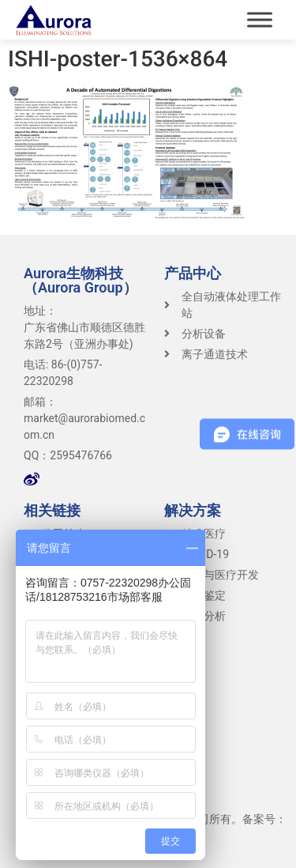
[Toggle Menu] (259, 19)
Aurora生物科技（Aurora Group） (80, 280)
